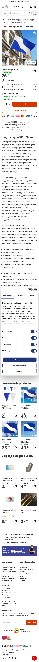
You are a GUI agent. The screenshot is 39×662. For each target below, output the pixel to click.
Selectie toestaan (19, 366)
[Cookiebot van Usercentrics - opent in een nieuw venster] (28, 289)
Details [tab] (20, 295)
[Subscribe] (31, 622)
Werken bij (23, 572)
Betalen (4, 574)
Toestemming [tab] (7, 295)
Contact (22, 581)
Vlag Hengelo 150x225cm (26, 407)
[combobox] (17, 13)
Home (3, 20)
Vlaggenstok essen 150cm (28, 511)
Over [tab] (32, 295)
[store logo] (12, 6)
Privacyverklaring (7, 654)
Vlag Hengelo (6, 22)
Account (23, 6)
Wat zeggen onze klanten (28, 569)
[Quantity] (6, 104)
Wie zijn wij (23, 565)
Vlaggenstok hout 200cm (9, 511)
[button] (19, 67)
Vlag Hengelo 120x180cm (26, 441)
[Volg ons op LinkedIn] (15, 658)
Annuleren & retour (7, 576)
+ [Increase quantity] (9, 104)
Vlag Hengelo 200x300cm (7, 441)
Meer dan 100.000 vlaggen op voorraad (18, 534)
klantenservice (16, 551)
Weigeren (19, 371)
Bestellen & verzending (9, 572)
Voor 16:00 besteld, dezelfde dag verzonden (15, 538)
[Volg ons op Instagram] (12, 658)
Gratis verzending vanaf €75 (19, 2)
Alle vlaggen (23, 576)
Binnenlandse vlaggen (14, 20)
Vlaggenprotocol (7, 569)
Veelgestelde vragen (8, 567)
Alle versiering (24, 578)
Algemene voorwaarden (9, 652)
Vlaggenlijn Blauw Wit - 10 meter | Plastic (9, 408)
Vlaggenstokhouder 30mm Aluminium (29, 479)
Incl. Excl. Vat (35, 12)
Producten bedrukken (26, 574)
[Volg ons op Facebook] (10, 658)
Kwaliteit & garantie (8, 578)
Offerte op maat (7, 581)
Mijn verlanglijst (27, 6)
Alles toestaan (19, 360)
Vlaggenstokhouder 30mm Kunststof (10, 479)
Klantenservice (6, 565)
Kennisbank (23, 567)
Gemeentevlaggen (29, 20)
